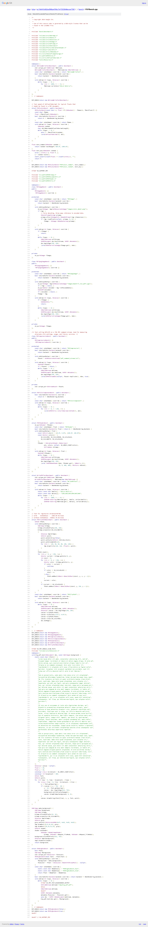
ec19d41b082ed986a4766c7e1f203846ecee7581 (56, 9)
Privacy (17, 924)
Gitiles (11, 924)
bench (81, 9)
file (66, 14)
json (144, 924)
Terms (22, 924)
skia (28, 9)
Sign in (144, 3)
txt (140, 924)
